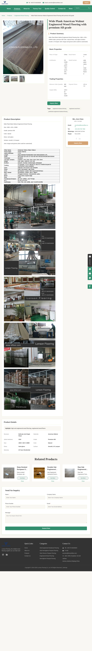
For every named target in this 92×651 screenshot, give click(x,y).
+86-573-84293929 (36, 2)
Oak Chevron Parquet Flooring (48, 554)
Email (49, 503)
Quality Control (50, 8)
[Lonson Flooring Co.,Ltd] (6, 547)
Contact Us (61, 8)
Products (17, 8)
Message (8, 512)
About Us (27, 8)
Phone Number (9, 503)
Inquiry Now (54, 103)
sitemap (65, 569)
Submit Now (46, 529)
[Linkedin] (7, 556)
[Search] (89, 8)
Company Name (51, 494)
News (71, 8)
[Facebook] (3, 556)
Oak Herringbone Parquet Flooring (49, 552)
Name (7, 494)
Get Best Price (22, 478)
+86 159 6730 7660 (80, 129)
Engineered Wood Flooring (21, 15)
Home (9, 8)
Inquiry (87, 2)
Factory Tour (37, 8)
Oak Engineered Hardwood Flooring (49, 549)
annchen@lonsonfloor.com (55, 2)
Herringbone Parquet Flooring (48, 560)
